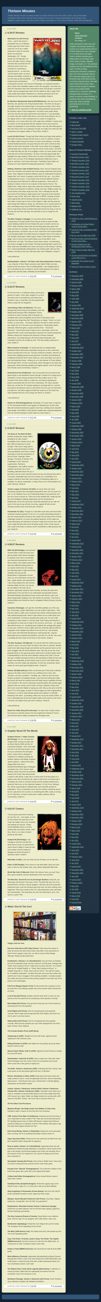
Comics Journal (77, 138)
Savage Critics (76, 145)
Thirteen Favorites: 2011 (80, 167)
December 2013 (77, 592)
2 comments (57, 801)
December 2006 (77, 318)
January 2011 (76, 478)
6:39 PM (33, 720)
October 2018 (76, 772)
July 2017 (75, 733)
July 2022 (75, 853)
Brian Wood (75, 125)
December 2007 (77, 357)
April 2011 (75, 488)
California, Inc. (76, 209)
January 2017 (76, 713)
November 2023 (77, 870)
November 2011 (77, 511)
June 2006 (75, 299)
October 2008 (76, 390)
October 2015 (76, 664)
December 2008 (77, 397)
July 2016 (75, 694)
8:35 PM (33, 899)
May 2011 (75, 491)
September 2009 (77, 426)
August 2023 (76, 866)
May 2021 (75, 837)
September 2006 (77, 308)
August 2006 (76, 305)
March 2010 (75, 445)
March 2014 (75, 602)
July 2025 (75, 889)
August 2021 (76, 844)
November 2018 (77, 775)
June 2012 (75, 534)
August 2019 (76, 804)
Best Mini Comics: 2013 (80, 177)
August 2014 (76, 618)
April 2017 (75, 723)
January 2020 (76, 821)
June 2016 (75, 690)
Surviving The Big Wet (79, 154)
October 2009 (76, 429)
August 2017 (76, 736)
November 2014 (77, 628)
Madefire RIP (76, 206)
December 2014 (77, 632)
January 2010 (76, 439)
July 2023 (75, 863)
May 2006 (75, 295)
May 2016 (75, 687)
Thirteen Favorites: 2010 (80, 160)
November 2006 (77, 315)
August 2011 (76, 501)
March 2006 (75, 289)
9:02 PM (33, 276)
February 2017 (76, 716)
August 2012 (76, 540)
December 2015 (77, 671)
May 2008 (75, 374)
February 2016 (76, 677)
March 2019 (75, 788)
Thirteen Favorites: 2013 (80, 180)
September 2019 (77, 808)
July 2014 (75, 615)
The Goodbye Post (78, 193)
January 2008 (76, 361)
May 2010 (75, 452)
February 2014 (76, 599)
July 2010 (75, 459)
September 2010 (77, 465)
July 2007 (75, 341)
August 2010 (76, 462)
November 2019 (77, 814)
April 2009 (75, 410)
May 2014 (75, 609)
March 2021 (75, 831)
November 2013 (77, 589)
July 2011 (75, 498)
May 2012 (75, 530)
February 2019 (76, 785)
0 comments (57, 276)
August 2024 (76, 880)
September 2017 (77, 739)
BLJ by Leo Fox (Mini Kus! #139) (83, 235)
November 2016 (77, 707)
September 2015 (77, 661)
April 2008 (75, 370)
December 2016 (77, 710)
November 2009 (77, 432)
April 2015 (75, 645)
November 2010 (77, 472)
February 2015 (76, 638)
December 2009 (77, 436)
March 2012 (75, 524)
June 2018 (75, 759)
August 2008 (76, 383)
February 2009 (76, 403)
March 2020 (75, 827)
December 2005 (77, 279)
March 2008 (75, 367)
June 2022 (75, 850)
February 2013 (76, 560)
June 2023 (75, 860)
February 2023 (76, 857)
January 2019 (76, 782)
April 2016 (75, 684)
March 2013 (75, 563)
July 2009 (75, 419)
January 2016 (76, 674)
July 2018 (75, 762)
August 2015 (76, 658)
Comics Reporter (77, 142)
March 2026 (75, 896)
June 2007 (75, 338)
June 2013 (75, 573)
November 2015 (77, 667)
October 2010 (76, 468)
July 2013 (75, 576)
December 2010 (77, 475)
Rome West (75, 196)
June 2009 (75, 416)
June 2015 (75, 651)
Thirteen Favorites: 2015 (80, 187)
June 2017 (75, 729)
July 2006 (75, 302)
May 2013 (75, 570)
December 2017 (77, 749)
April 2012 (75, 527)
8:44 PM (33, 801)
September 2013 (77, 583)
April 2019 (75, 791)
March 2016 (75, 680)
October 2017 (76, 743)
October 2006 (76, 312)
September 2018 (77, 769)
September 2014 (77, 622)
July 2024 (75, 876)
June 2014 (75, 612)
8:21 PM (33, 418)
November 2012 (77, 550)
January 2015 (76, 635)
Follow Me (75, 122)
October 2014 (76, 625)
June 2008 (75, 377)
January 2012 (76, 517)
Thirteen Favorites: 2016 (80, 190)
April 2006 (75, 292)
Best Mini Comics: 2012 (80, 170)
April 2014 (75, 605)
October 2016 (76, 703)
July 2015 (75, 654)
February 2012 (76, 521)
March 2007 (75, 328)
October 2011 (76, 507)
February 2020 (76, 824)
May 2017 (75, 726)
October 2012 (76, 547)
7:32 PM (33, 1286)
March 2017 (75, 720)
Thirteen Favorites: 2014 (80, 183)
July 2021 (75, 840)
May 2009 (75, 413)
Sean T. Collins (76, 132)
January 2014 (76, 596)
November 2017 (77, 746)
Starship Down (76, 200)
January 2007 (76, 321)
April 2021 (75, 834)
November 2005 (77, 276)
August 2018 (76, 765)
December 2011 (77, 514)
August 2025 (76, 893)
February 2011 (76, 481)
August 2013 (76, 579)
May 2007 (75, 335)
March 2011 (75, 485)
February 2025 (76, 883)
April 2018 (75, 752)
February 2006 (76, 286)
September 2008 (77, 387)
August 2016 (76, 697)
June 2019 (75, 798)
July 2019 (75, 801)
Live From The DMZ (78, 128)
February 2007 (76, 325)
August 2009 (76, 423)
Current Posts (76, 902)
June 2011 (75, 494)
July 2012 (75, 537)
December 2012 (77, 553)
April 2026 (75, 899)
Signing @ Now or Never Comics (83, 267)
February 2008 (76, 364)
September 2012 (77, 543)
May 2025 (75, 886)
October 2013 (76, 586)
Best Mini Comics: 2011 (80, 164)
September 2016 (77, 700)
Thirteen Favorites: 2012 (80, 173)
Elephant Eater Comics (79, 135)
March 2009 (75, 406)
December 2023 (77, 873)
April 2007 (75, 331)
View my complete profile (81, 110)
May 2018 (75, 755)
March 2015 (75, 641)
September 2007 (77, 348)
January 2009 (76, 400)
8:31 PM (33, 534)
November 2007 (77, 354)
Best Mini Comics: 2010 (80, 157)
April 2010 (75, 449)
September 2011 (77, 504)
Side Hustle (75, 203)
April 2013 (75, 566)
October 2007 (76, 351)
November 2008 (77, 393)
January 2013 (76, 556)
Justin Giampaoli (81, 36)
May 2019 (75, 795)
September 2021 (77, 847)
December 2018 (77, 778)
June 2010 (75, 455)
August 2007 (76, 344)
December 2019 (77, 817)
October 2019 (76, 811)
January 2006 (76, 282)
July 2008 (75, 380)
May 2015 (75, 648)
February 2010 (76, 442)
